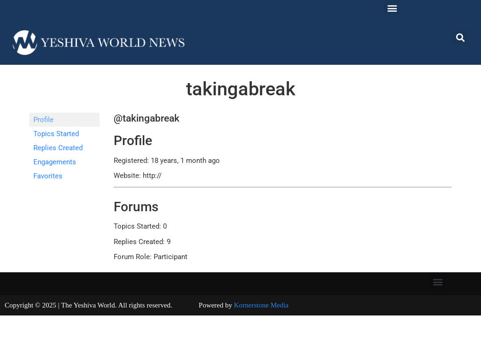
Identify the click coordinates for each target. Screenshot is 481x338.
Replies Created (58, 148)
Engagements (54, 162)
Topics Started (56, 134)
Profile (43, 119)
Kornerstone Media (261, 305)
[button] (392, 7)
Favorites (47, 176)
